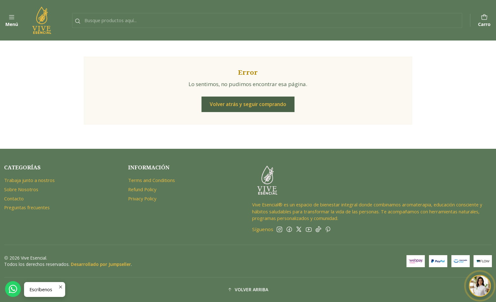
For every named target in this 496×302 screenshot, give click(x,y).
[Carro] (484, 20)
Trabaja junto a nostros (29, 180)
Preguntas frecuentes (27, 207)
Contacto (14, 198)
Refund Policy (142, 189)
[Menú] (12, 20)
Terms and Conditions (151, 180)
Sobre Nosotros (21, 189)
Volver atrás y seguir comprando (248, 104)
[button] (248, 290)
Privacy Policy (142, 198)
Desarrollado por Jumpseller (101, 264)
